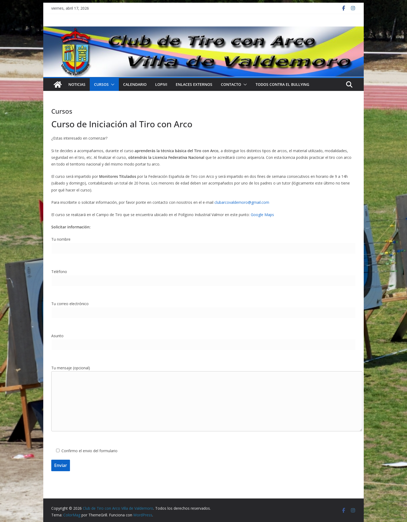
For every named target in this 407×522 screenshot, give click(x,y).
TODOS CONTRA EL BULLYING (282, 84)
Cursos (101, 84)
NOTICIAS (76, 84)
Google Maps (262, 214)
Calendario (135, 84)
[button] (112, 84)
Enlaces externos (194, 84)
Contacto (231, 84)
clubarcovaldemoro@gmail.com (241, 202)
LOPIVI (161, 84)
